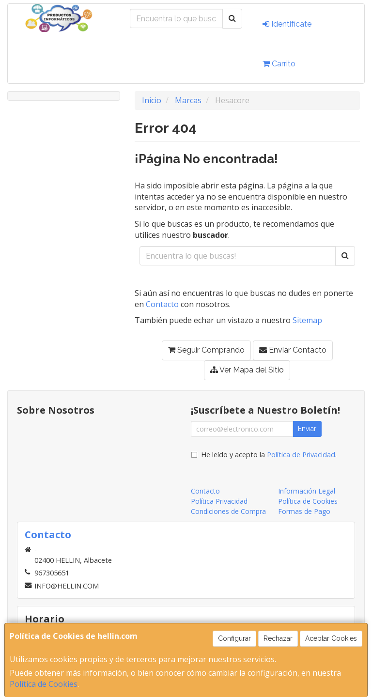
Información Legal (306, 491)
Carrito (279, 63)
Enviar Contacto (292, 350)
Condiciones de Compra (228, 511)
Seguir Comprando (206, 350)
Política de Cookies (44, 684)
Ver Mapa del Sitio (247, 369)
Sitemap (307, 320)
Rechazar (278, 638)
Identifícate (287, 24)
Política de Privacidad (301, 454)
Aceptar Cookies (331, 638)
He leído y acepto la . (269, 454)
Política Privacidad (219, 501)
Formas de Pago (304, 511)
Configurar (234, 638)
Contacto (162, 304)
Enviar (307, 429)
